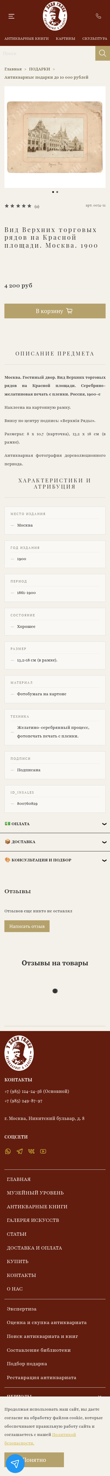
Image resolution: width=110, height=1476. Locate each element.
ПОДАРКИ (39, 69)
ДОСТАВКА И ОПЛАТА (34, 1248)
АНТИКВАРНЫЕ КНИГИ (26, 38)
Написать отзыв (27, 926)
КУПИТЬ (17, 1261)
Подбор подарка (27, 1363)
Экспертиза (22, 1308)
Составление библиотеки (39, 1350)
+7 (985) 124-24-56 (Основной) (37, 1091)
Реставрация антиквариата (42, 1377)
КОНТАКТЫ (21, 1275)
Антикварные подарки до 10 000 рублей (46, 77)
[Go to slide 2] (57, 192)
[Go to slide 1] (53, 192)
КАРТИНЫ (65, 38)
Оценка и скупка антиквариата (47, 1322)
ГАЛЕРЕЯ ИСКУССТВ (33, 1220)
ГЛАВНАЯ (19, 1179)
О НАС (15, 1288)
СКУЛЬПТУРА (94, 38)
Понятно (34, 1460)
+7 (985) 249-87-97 (23, 1101)
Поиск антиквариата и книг (42, 1336)
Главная (13, 69)
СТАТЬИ (17, 1234)
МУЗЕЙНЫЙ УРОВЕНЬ (35, 1192)
